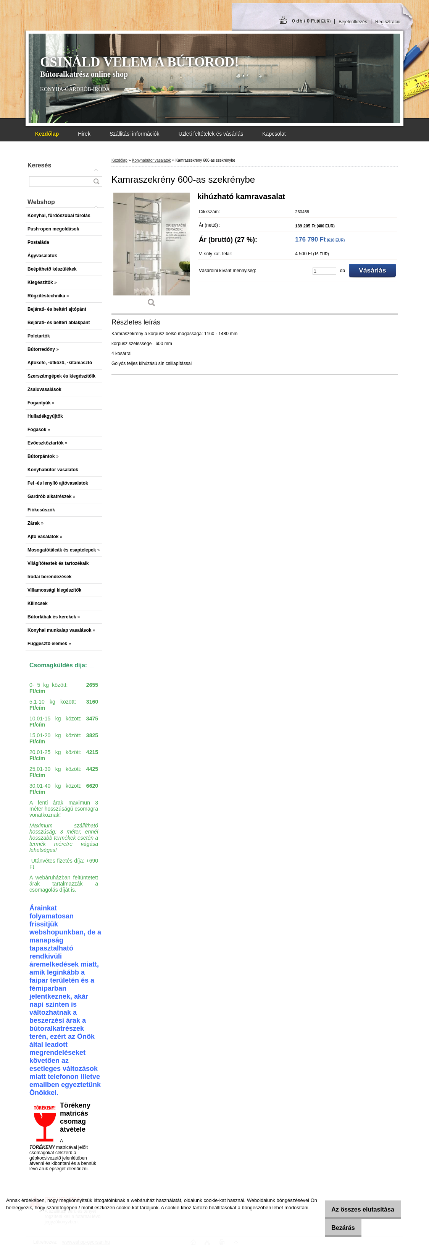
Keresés (39, 165)
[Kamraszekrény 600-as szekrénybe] (151, 252)
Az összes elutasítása (357, 1209)
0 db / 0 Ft (311, 21)
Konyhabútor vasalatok (151, 160)
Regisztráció (387, 21)
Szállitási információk (135, 134)
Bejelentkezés (353, 21)
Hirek (84, 134)
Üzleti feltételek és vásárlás (211, 134)
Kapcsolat (273, 134)
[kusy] (324, 271)
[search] (96, 181)
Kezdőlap (119, 160)
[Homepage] (47, 133)
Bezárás (338, 1228)
